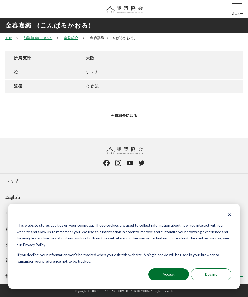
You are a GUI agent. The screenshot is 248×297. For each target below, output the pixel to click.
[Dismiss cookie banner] (229, 215)
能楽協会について (38, 38)
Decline (211, 274)
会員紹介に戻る (124, 116)
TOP (8, 38)
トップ (11, 181)
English (12, 197)
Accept (169, 274)
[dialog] (124, 246)
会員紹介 (71, 38)
